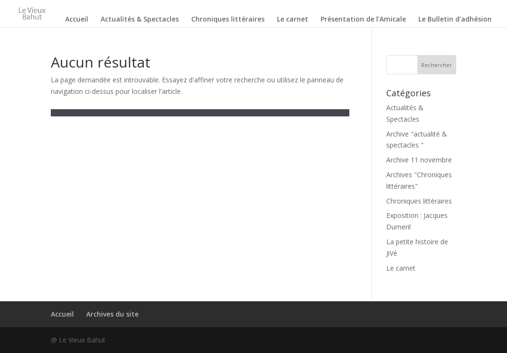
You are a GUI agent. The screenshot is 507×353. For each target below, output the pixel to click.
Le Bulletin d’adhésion (455, 19)
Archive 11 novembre (419, 159)
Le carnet (292, 19)
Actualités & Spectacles (140, 19)
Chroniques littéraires (228, 19)
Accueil (76, 19)
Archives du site (112, 314)
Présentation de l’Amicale (363, 19)
